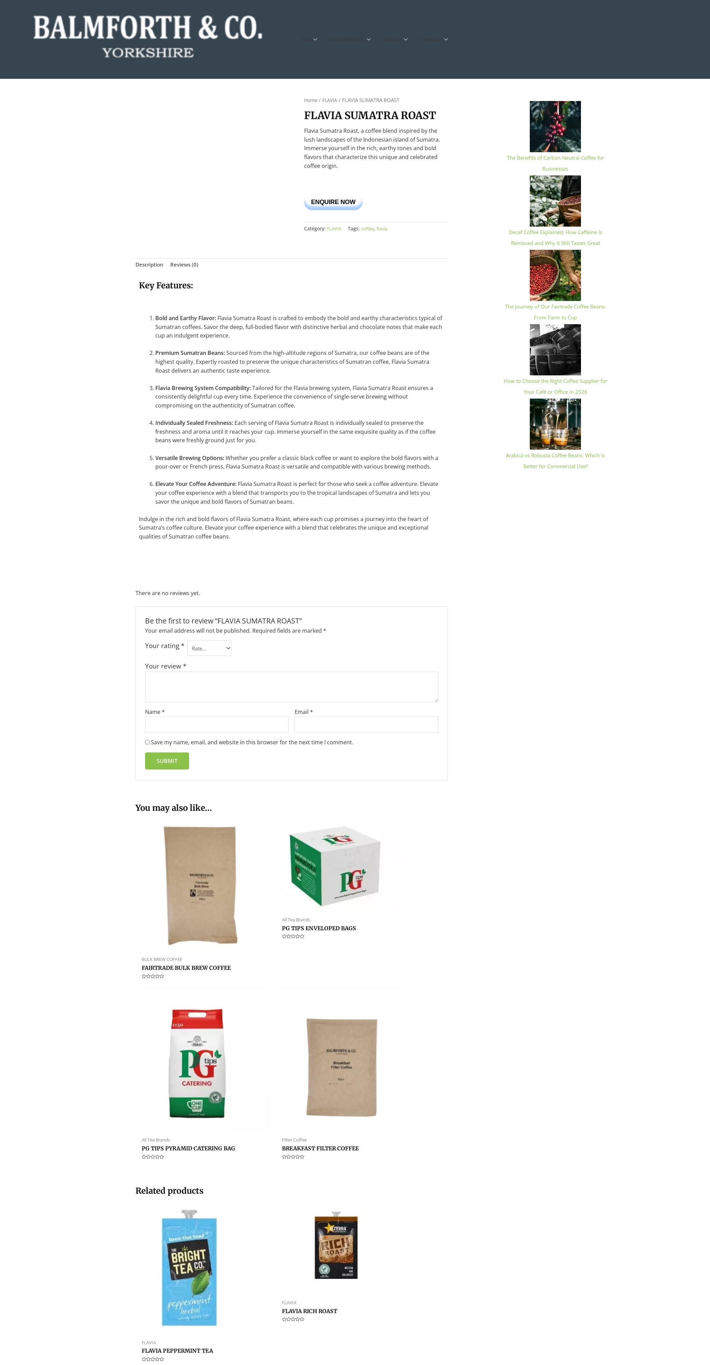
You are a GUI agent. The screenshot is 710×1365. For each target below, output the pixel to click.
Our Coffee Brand (354, 39)
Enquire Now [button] (344, 202)
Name (155, 715)
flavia (384, 231)
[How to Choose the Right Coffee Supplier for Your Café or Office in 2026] (555, 349)
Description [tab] (151, 267)
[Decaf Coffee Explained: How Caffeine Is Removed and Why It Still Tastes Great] (555, 200)
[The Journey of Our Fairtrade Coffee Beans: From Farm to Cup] (555, 274)
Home (311, 100)
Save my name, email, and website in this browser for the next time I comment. (252, 746)
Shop (309, 39)
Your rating (164, 648)
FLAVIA (331, 100)
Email (304, 715)
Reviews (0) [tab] (186, 267)
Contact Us (445, 39)
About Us (403, 39)
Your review (165, 669)
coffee (368, 231)
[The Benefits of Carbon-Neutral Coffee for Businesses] (555, 126)
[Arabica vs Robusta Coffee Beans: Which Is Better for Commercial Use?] (555, 423)
